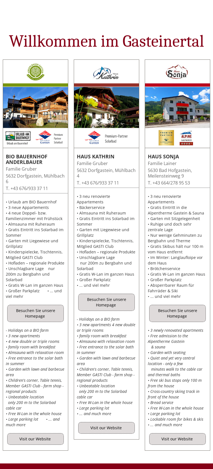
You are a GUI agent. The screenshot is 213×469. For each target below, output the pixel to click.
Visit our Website (35, 438)
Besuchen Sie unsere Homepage (35, 313)
